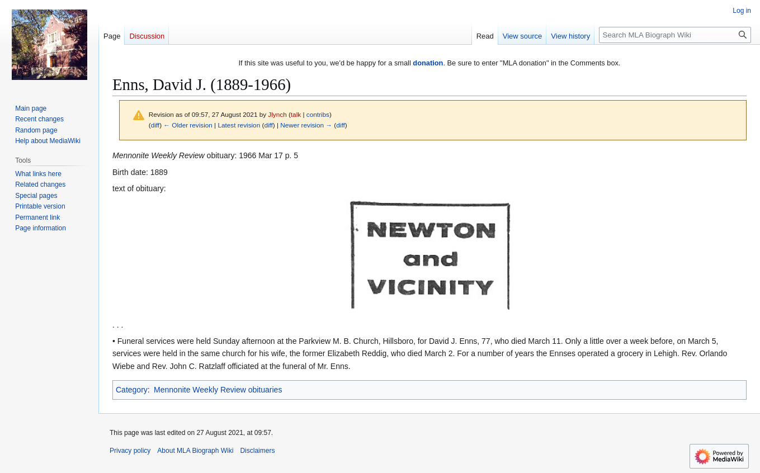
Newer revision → (306, 125)
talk (296, 114)
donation (428, 63)
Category (132, 389)
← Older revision (188, 125)
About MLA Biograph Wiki (195, 451)
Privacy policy (130, 451)
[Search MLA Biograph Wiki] (675, 35)
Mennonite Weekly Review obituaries (218, 389)
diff (155, 125)
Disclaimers (257, 451)
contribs (317, 114)
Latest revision (239, 125)
